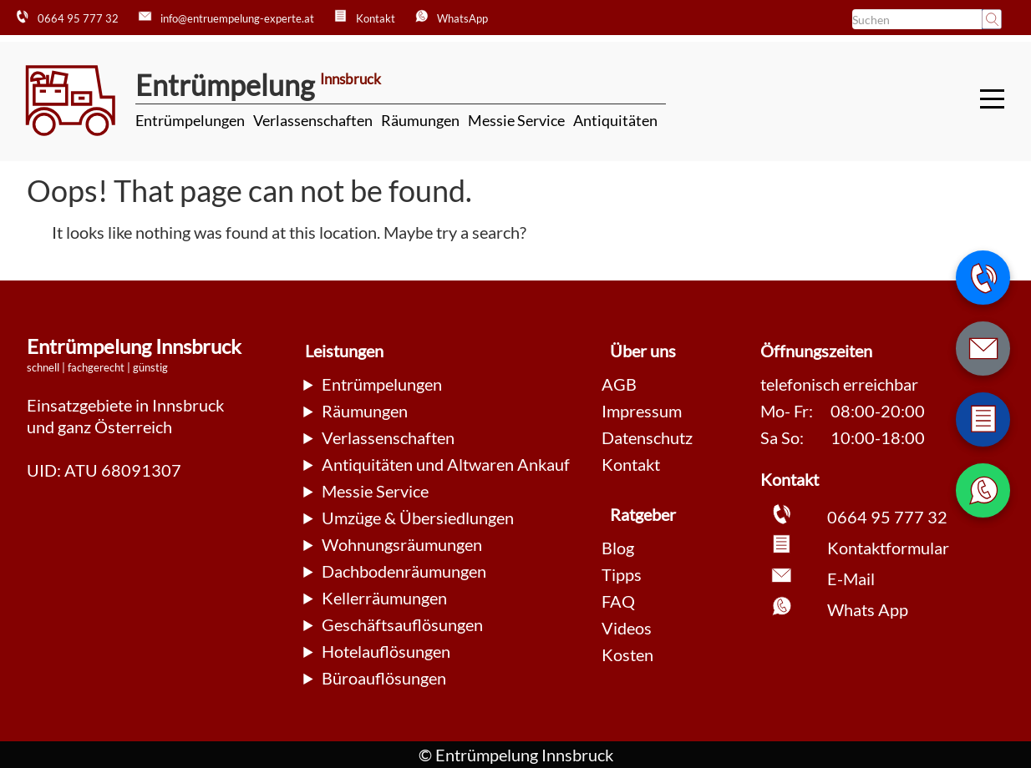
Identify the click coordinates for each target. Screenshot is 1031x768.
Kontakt (631, 464)
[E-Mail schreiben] (983, 348)
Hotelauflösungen (386, 651)
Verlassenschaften (313, 120)
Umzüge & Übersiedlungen (418, 518)
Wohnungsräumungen (402, 544)
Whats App (867, 609)
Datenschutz (647, 437)
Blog (618, 548)
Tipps (622, 574)
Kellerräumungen (384, 598)
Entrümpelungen (190, 120)
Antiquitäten (615, 120)
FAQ (618, 601)
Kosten (627, 654)
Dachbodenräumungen (404, 571)
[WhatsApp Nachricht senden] (983, 490)
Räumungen (420, 120)
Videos (627, 628)
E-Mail (851, 578)
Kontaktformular (888, 548)
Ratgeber (643, 514)
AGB (619, 384)
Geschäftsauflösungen (402, 624)
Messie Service (516, 120)
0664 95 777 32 (887, 517)
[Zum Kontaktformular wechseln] (983, 419)
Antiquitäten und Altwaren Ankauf (446, 464)
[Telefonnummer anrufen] (983, 277)
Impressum (642, 411)
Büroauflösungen (384, 678)
